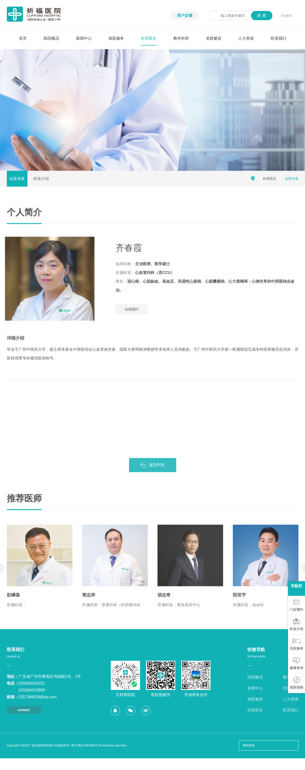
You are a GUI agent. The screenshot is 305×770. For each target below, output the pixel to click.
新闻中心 (84, 38)
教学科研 (181, 38)
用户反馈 (184, 15)
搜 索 (261, 15)
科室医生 (149, 38)
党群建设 (213, 38)
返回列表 (157, 472)
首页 (23, 38)
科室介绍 (41, 179)
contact (24, 710)
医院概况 (51, 38)
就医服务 (116, 38)
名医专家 (17, 179)
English (286, 16)
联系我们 (278, 38)
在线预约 (139, 309)
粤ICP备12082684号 (84, 745)
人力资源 (246, 38)
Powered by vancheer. (112, 745)
